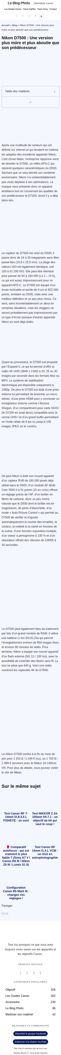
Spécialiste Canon (43, 3)
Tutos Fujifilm (29, 9)
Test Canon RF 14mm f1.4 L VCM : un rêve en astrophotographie (45, 852)
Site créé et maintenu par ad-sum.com (30, 1048)
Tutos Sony (42, 9)
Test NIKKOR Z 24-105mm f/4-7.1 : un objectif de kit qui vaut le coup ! (45, 819)
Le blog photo (19, 3)
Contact (53, 9)
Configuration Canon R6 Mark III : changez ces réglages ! (16, 893)
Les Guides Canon (12, 9)
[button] (42, 16)
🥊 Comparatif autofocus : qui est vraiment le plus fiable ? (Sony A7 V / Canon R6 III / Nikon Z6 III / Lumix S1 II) (16, 855)
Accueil (5, 25)
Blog (14, 25)
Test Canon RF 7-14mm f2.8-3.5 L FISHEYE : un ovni (16, 817)
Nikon (17, 772)
